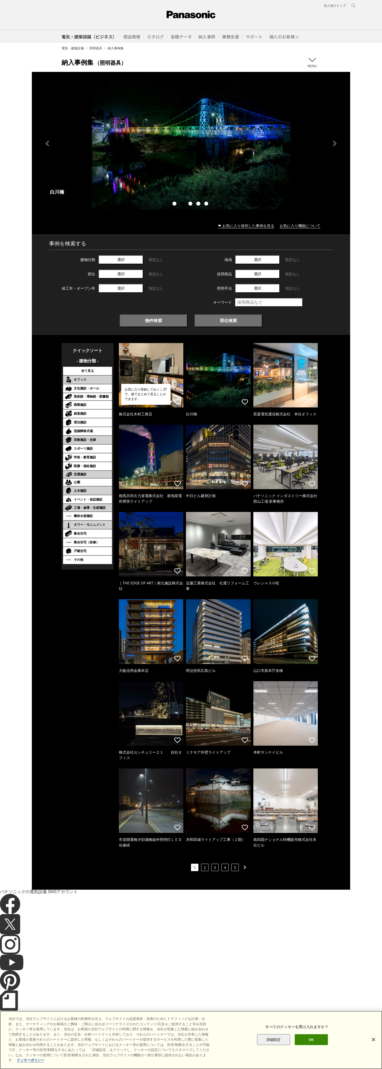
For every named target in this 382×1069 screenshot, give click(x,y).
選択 (121, 259)
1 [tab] (175, 204)
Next (334, 143)
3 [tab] (191, 204)
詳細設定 (274, 1039)
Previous (47, 143)
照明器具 (95, 48)
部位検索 (228, 320)
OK (311, 1039)
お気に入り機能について (300, 225)
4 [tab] (199, 204)
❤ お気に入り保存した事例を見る (246, 225)
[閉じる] (373, 1039)
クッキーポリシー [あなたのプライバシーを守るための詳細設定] (30, 1060)
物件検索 (153, 320)
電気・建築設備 (73, 48)
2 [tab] (183, 204)
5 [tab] (207, 204)
